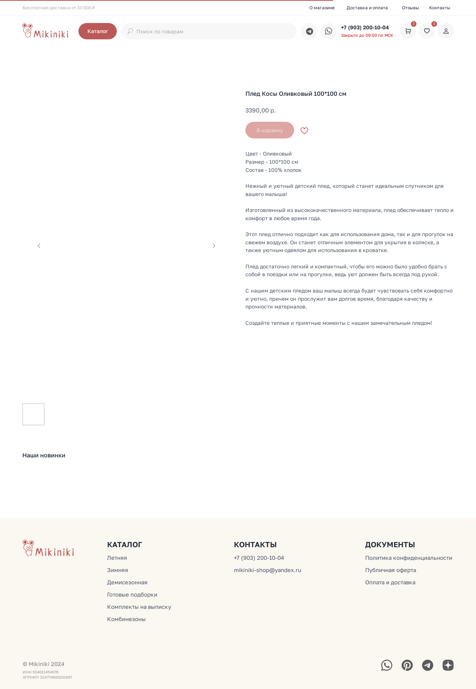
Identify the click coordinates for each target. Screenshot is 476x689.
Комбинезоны (126, 618)
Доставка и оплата (367, 7)
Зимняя (117, 569)
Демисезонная (127, 582)
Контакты (439, 7)
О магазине (322, 7)
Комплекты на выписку (139, 606)
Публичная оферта (390, 569)
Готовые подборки (132, 594)
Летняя (117, 557)
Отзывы (410, 7)
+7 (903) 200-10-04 (365, 27)
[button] (97, 31)
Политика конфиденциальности (408, 557)
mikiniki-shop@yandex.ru (267, 569)
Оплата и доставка (390, 582)
